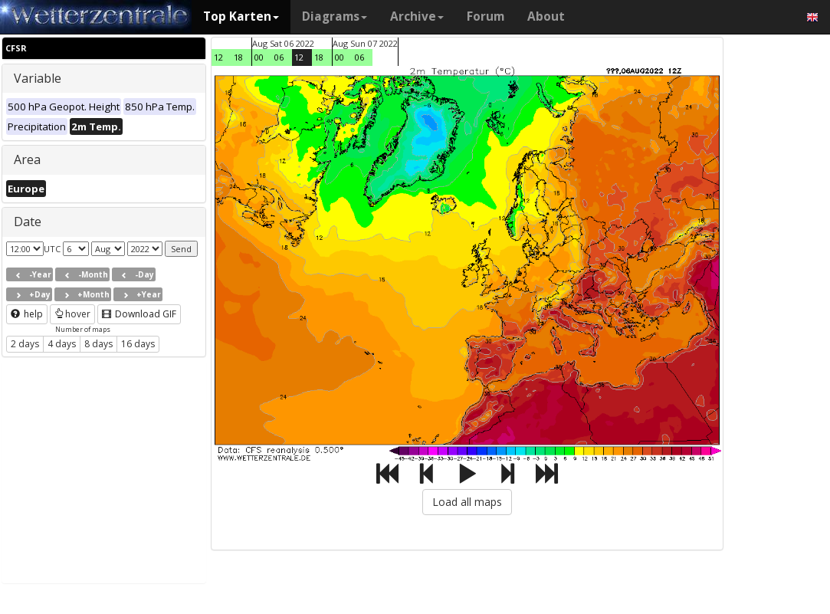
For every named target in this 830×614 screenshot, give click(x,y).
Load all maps (467, 501)
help (27, 313)
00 (259, 57)
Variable (37, 78)
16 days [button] (138, 343)
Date (27, 221)
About (546, 16)
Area (27, 159)
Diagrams (334, 16)
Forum (485, 16)
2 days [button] (25, 343)
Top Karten (241, 16)
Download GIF (139, 313)
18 (238, 57)
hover (72, 313)
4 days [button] (62, 343)
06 (279, 57)
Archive (417, 16)
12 (218, 57)
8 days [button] (98, 343)
